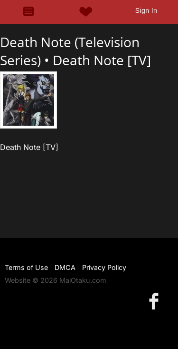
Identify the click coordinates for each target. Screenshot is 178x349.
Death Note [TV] (102, 60)
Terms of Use (26, 267)
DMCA (65, 267)
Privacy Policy (104, 267)
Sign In (146, 10)
